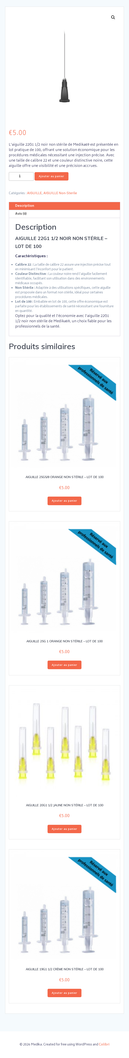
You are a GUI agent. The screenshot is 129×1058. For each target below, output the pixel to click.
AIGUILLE (34, 193)
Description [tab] (24, 206)
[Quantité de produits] (21, 176)
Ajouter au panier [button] (64, 501)
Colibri (104, 1044)
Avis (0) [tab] (21, 214)
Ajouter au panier (51, 176)
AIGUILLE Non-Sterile (60, 193)
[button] (113, 17)
